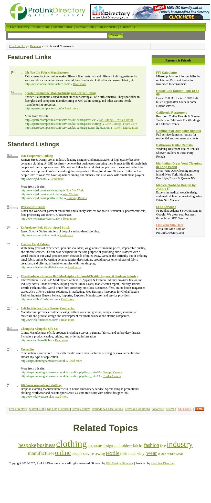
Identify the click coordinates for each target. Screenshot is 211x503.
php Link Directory (163, 463)
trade (132, 453)
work (162, 453)
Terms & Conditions (137, 409)
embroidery (123, 445)
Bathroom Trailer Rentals (174, 145)
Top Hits (52, 409)
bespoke (27, 445)
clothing (71, 443)
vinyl (141, 453)
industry (180, 444)
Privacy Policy (81, 409)
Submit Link (37, 409)
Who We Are (70, 194)
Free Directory (18, 46)
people (76, 453)
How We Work (75, 190)
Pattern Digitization (125, 127)
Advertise (158, 409)
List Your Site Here (169, 225)
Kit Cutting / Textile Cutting (116, 120)
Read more (79, 84)
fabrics (138, 446)
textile (113, 453)
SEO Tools (185, 409)
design (107, 445)
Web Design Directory (120, 463)
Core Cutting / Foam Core (121, 124)
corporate (95, 446)
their (124, 453)
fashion (151, 445)
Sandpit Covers (112, 372)
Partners (64, 409)
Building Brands (76, 198)
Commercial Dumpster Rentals (178, 131)
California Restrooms (171, 113)
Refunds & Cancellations (107, 409)
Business (35, 46)
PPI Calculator (166, 73)
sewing (100, 453)
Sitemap (171, 409)
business (46, 445)
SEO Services (166, 207)
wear (151, 453)
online (63, 452)
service (88, 453)
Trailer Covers (112, 376)
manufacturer (41, 453)
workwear (175, 453)
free (163, 446)
